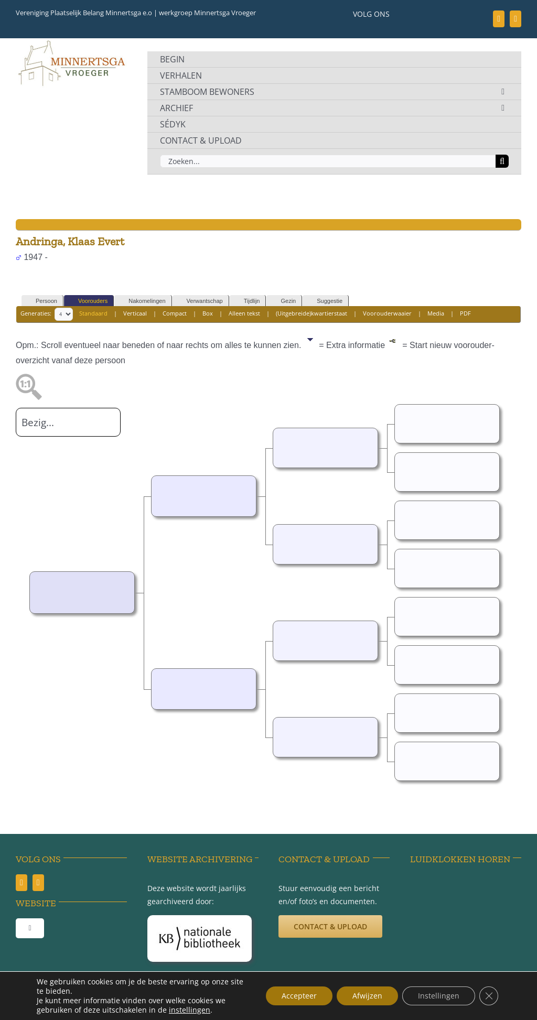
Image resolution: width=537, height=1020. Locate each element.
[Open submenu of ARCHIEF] (503, 108)
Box (207, 313)
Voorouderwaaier (387, 313)
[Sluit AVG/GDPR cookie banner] (488, 995)
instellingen (189, 1010)
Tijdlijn (247, 301)
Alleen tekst (244, 313)
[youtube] (515, 18)
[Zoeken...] (328, 161)
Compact (175, 313)
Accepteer (299, 996)
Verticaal (135, 313)
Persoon (41, 301)
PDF (465, 313)
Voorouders (88, 301)
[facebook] (498, 18)
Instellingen (438, 996)
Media (435, 313)
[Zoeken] (502, 161)
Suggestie (324, 301)
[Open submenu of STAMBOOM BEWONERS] (503, 92)
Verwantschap (200, 301)
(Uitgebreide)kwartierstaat (311, 313)
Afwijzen (367, 996)
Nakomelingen (142, 301)
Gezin (283, 301)
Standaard (93, 313)
